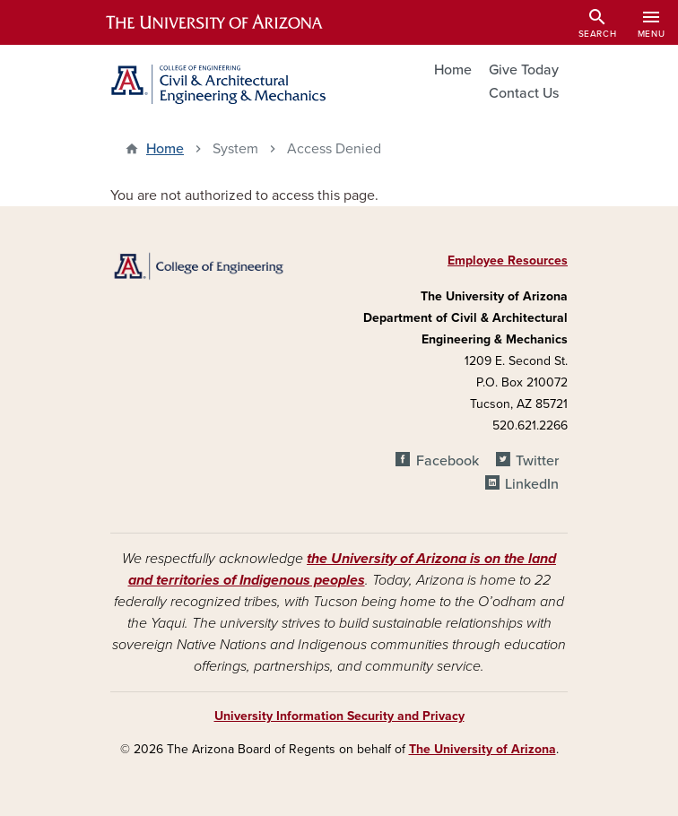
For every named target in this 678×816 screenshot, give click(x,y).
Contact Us (524, 93)
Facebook (447, 461)
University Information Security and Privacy (339, 716)
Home (453, 70)
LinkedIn (532, 484)
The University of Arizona (482, 749)
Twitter (537, 461)
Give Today (524, 70)
